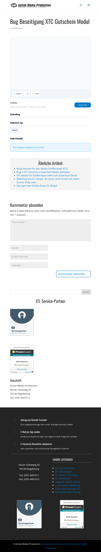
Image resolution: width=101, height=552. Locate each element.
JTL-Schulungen (63, 471)
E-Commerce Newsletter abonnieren (36, 444)
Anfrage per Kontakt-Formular (34, 420)
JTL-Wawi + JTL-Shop (66, 475)
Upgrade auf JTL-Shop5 (67, 481)
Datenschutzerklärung (67, 544)
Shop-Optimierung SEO (68, 488)
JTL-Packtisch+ (63, 478)
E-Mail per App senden (30, 432)
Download (82, 105)
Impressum (48, 544)
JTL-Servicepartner (65, 468)
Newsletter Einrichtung (67, 492)
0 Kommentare (16, 28)
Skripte (14, 130)
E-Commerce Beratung (67, 485)
